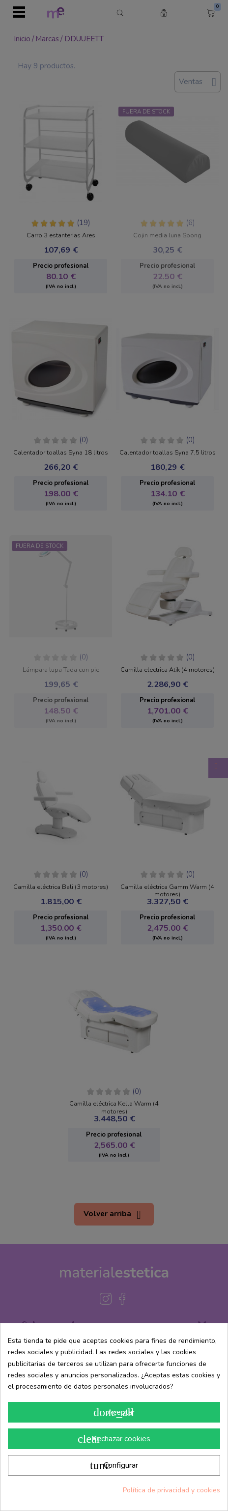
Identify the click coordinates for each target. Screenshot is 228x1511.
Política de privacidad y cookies (171, 1490)
